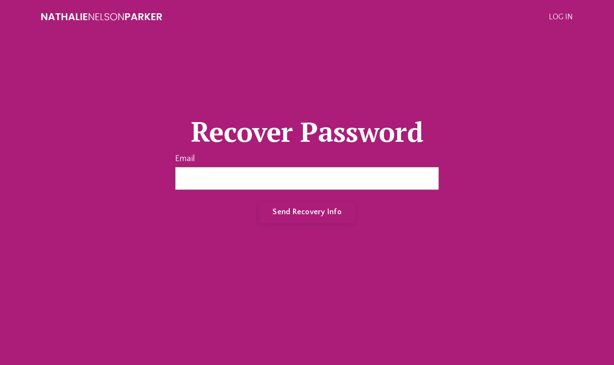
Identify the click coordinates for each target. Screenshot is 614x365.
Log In (307, 243)
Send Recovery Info (307, 212)
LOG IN (561, 17)
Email (185, 158)
